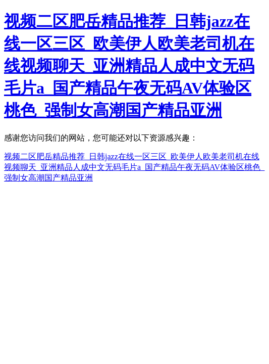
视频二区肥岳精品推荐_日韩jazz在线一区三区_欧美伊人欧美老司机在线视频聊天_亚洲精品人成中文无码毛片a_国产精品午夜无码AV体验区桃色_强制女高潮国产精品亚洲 (129, 65)
